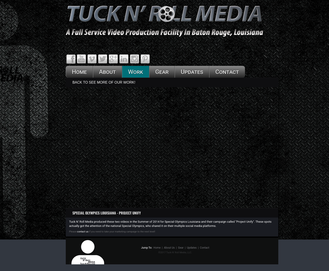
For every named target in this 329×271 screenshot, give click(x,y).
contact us (82, 231)
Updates (192, 71)
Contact (227, 71)
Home (79, 71)
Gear (161, 71)
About (107, 71)
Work (135, 71)
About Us (169, 247)
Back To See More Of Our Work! (103, 82)
